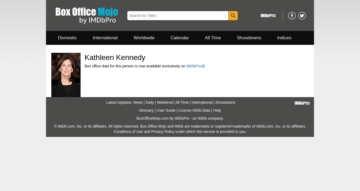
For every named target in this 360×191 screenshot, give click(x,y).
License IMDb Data (194, 110)
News (138, 102)
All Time (213, 37)
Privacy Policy (162, 131)
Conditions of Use (128, 131)
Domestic (67, 37)
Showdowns (249, 37)
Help (217, 110)
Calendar (180, 37)
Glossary (146, 110)
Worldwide (143, 37)
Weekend (165, 102)
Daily (150, 102)
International (105, 37)
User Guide (166, 110)
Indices (284, 37)
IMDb (202, 118)
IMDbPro (195, 66)
